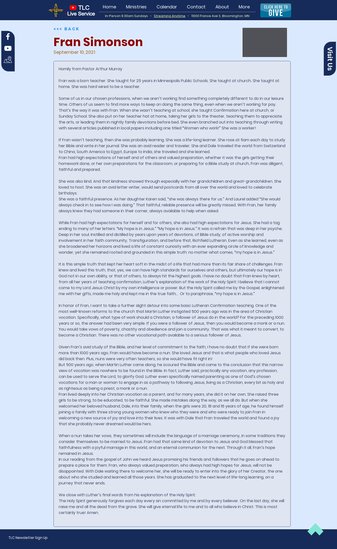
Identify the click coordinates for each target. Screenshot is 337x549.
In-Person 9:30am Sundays (127, 16)
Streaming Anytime (169, 16)
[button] (330, 59)
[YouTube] (7, 48)
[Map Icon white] (7, 60)
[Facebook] (7, 36)
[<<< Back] (67, 29)
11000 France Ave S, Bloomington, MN (220, 16)
